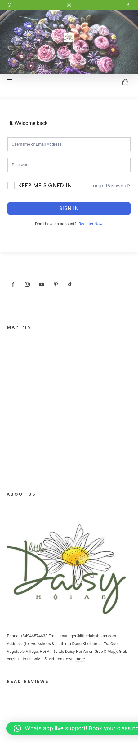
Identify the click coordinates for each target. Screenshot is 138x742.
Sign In (69, 208)
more (80, 658)
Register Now (91, 224)
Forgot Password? (110, 186)
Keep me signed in (45, 186)
